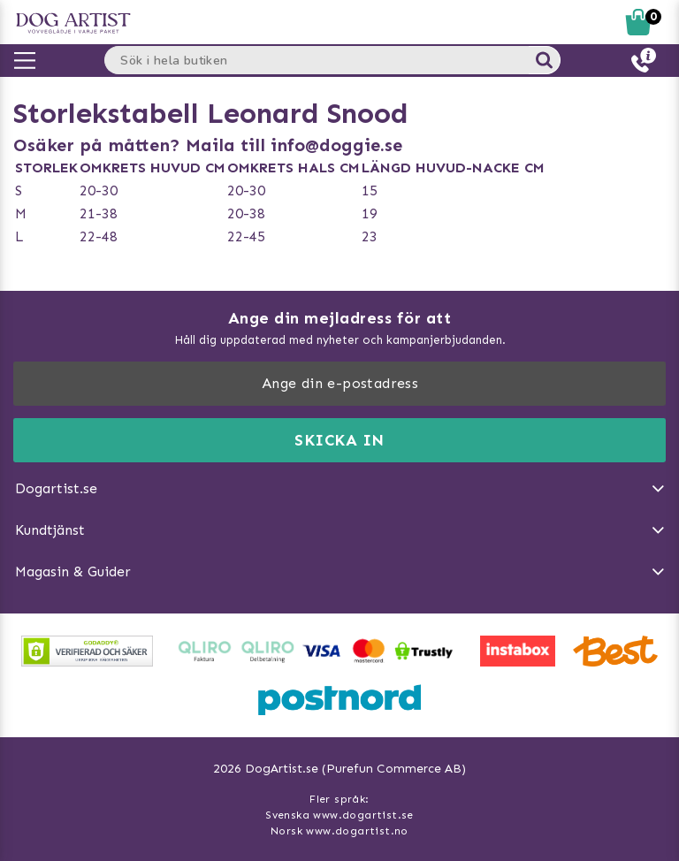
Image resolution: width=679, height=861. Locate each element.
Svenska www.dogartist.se (339, 815)
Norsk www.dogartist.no (339, 831)
